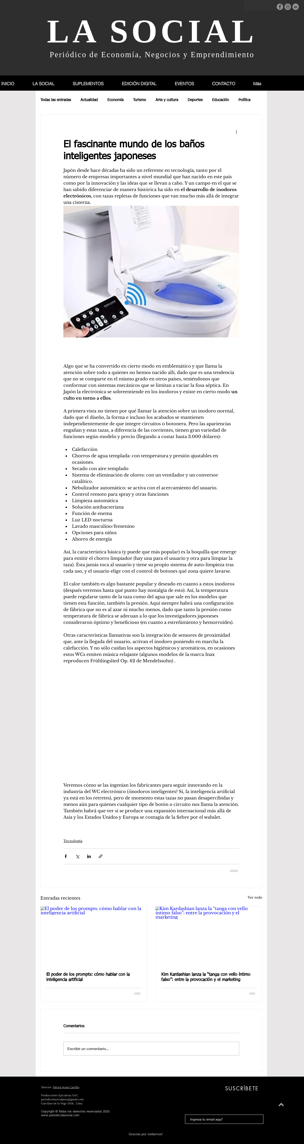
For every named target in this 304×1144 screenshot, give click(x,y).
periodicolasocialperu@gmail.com (62, 1099)
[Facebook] (280, 7)
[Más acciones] (236, 132)
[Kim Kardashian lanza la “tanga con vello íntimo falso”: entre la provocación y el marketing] (209, 936)
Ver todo (255, 897)
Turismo (139, 100)
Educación (220, 100)
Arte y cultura (167, 100)
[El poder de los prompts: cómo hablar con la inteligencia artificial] (94, 936)
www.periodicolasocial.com (60, 1115)
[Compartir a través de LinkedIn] (89, 856)
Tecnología (72, 841)
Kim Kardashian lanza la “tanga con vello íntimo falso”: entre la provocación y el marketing (205, 977)
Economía (115, 100)
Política (244, 100)
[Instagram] (288, 7)
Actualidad (89, 100)
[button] (93, 83)
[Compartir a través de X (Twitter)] (77, 856)
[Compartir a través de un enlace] (100, 856)
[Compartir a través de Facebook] (65, 856)
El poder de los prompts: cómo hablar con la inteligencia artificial (88, 977)
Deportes (195, 100)
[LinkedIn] (295, 7)
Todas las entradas (55, 100)
